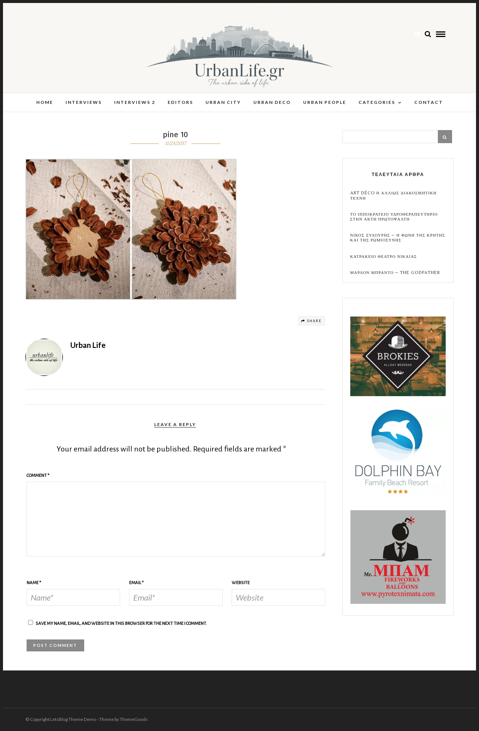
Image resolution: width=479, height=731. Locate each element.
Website (241, 582)
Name (34, 582)
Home (44, 102)
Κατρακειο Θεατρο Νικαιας (383, 256)
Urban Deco (272, 102)
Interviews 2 (134, 102)
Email (136, 582)
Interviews (83, 102)
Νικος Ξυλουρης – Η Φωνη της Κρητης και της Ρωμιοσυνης (397, 238)
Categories (377, 102)
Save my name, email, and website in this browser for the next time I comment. (121, 623)
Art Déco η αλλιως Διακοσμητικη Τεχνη (393, 195)
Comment (38, 475)
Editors (180, 102)
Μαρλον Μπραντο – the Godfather (395, 272)
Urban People (324, 102)
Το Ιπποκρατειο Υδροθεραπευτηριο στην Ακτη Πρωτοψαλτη (394, 217)
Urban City (223, 102)
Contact (428, 102)
